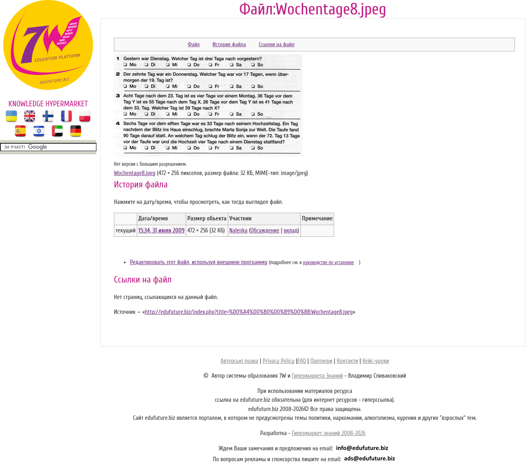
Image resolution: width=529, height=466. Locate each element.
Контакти (347, 361)
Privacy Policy (278, 361)
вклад (291, 230)
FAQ (301, 361)
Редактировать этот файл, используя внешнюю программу (199, 262)
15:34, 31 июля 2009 (161, 230)
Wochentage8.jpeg (135, 173)
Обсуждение (264, 230)
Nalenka (238, 230)
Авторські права (239, 361)
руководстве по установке (328, 262)
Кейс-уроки (376, 361)
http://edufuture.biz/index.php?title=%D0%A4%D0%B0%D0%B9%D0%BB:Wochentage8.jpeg (249, 312)
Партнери (321, 361)
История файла (229, 44)
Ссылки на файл (276, 44)
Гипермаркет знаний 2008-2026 (328, 433)
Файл (194, 44)
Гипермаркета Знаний (317, 375)
